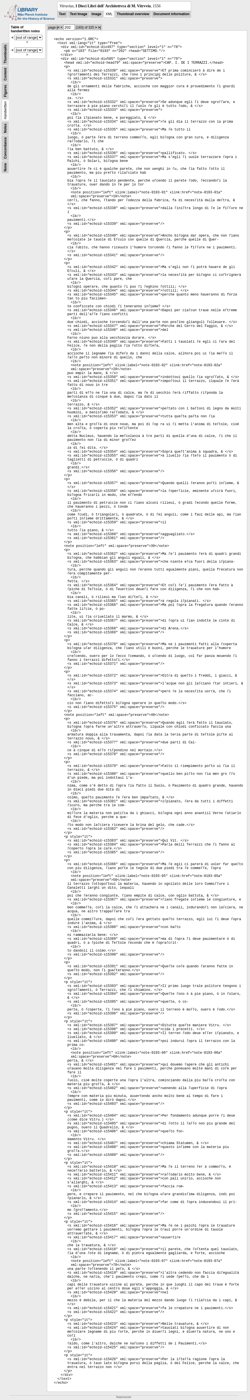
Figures (5, 91)
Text (62, 14)
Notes (5, 128)
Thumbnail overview (133, 14)
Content (5, 74)
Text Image (78, 14)
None (5, 167)
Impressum (123, 1397)
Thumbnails (5, 54)
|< (58, 27)
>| (99, 27)
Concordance (5, 148)
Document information (171, 14)
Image (96, 14)
